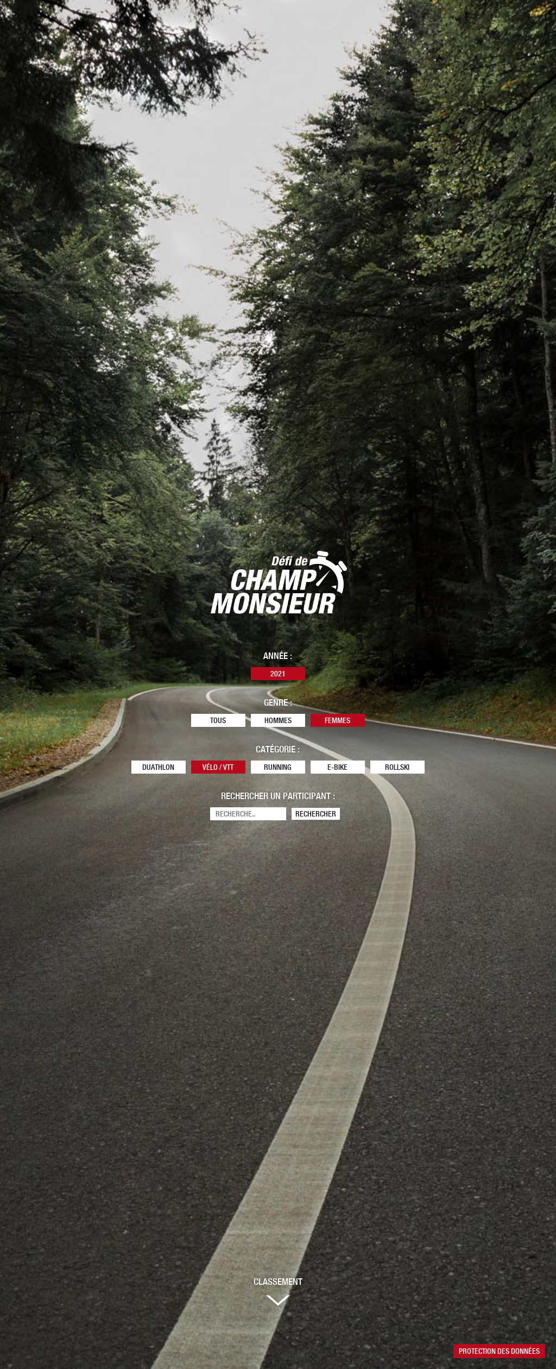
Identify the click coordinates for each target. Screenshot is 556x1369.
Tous (218, 720)
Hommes (278, 720)
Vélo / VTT (218, 767)
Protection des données (499, 1351)
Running (278, 767)
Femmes (337, 720)
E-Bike (337, 767)
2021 (278, 673)
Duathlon (158, 767)
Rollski (397, 767)
